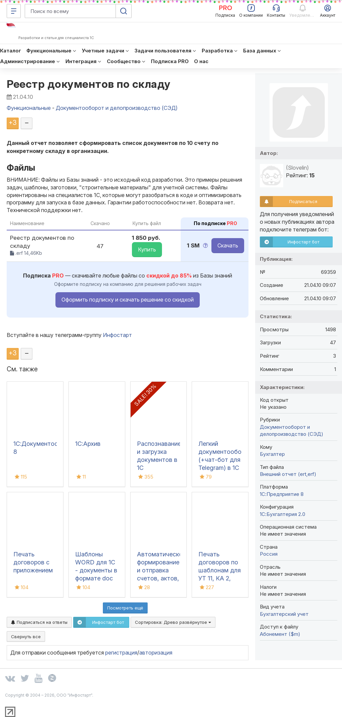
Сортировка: (173, 622)
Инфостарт (117, 335)
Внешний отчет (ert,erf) (288, 474)
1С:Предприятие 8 (282, 494)
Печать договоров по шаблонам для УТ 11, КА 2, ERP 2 (219, 570)
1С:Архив (88, 443)
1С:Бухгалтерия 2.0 (282, 514)
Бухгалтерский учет (284, 614)
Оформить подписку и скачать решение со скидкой (127, 299)
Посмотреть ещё (125, 607)
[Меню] (14, 11)
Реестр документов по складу (89, 84)
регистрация (121, 652)
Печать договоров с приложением (33, 562)
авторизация (155, 652)
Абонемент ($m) (280, 634)
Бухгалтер (272, 454)
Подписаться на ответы (39, 622)
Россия (269, 554)
